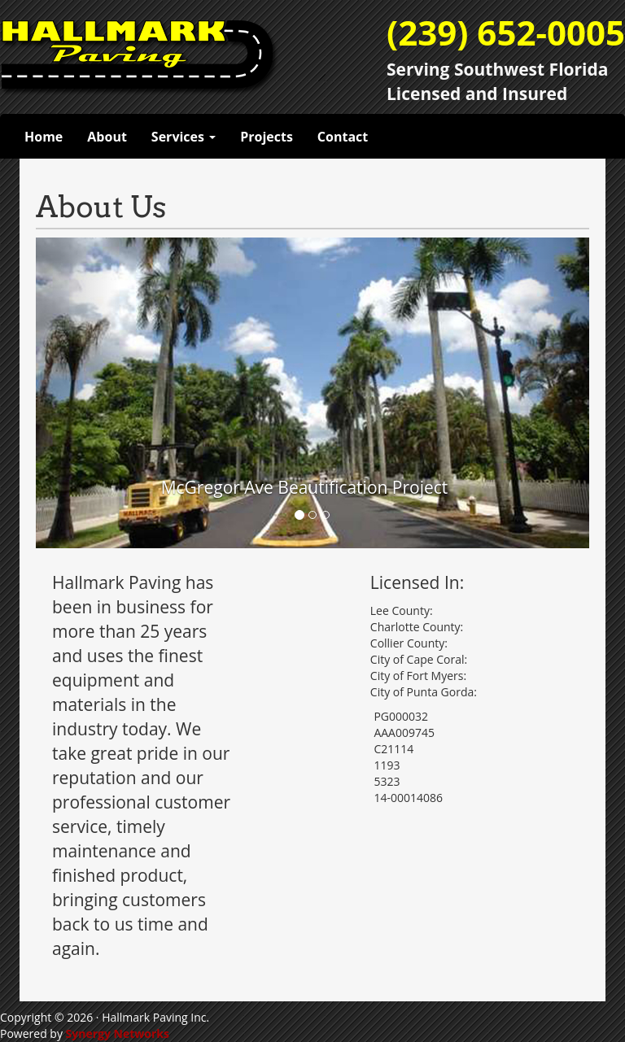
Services (183, 137)
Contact (342, 137)
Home (43, 137)
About (107, 137)
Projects (266, 137)
